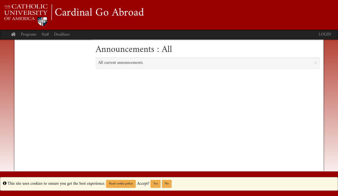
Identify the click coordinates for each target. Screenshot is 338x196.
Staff (45, 34)
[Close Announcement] (315, 63)
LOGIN (325, 34)
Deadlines (62, 34)
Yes (155, 184)
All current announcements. (207, 63)
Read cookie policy (121, 184)
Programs (28, 34)
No (167, 184)
